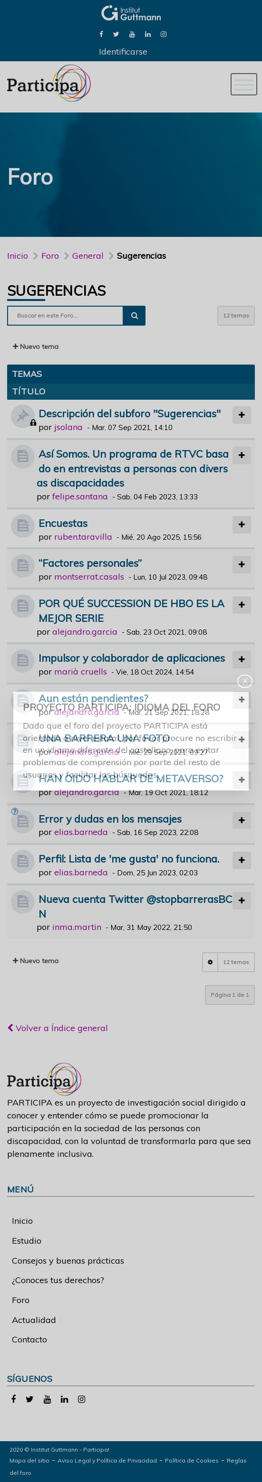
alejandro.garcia (84, 631)
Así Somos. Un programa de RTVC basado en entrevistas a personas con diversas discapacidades (133, 468)
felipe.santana (80, 496)
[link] (101, 33)
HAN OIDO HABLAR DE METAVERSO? (131, 778)
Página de (230, 994)
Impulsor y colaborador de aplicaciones (132, 657)
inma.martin (76, 926)
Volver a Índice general (57, 1027)
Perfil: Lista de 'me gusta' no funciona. (129, 858)
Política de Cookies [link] (192, 1460)
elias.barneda (81, 831)
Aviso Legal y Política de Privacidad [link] (107, 1460)
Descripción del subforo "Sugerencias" (130, 413)
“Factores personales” (90, 562)
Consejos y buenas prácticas (68, 1260)
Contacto (29, 1339)
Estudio (26, 1240)
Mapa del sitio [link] (29, 1460)
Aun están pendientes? (93, 698)
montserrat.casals (89, 576)
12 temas (236, 315)
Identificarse (123, 51)
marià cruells (80, 671)
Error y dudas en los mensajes (110, 818)
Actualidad (34, 1319)
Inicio (17, 255)
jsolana (68, 427)
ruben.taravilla (83, 536)
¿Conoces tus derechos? (58, 1280)
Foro (20, 1299)
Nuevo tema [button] (35, 346)
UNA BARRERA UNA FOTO (104, 738)
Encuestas (63, 522)
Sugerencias (56, 290)
